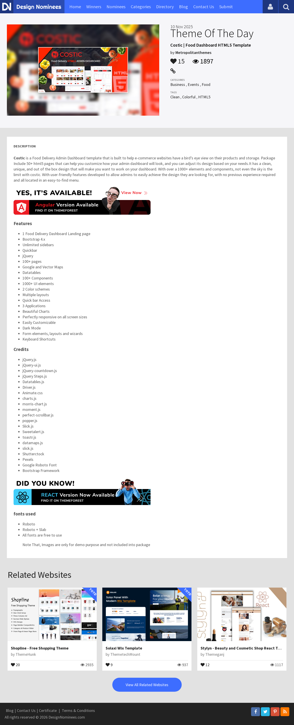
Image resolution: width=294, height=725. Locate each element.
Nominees (116, 6)
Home (75, 6)
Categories (141, 6)
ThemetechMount (125, 654)
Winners (93, 6)
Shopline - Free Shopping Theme (39, 648)
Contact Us (203, 6)
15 (177, 59)
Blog (183, 6)
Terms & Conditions (78, 710)
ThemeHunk (26, 654)
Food (206, 84)
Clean (174, 96)
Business (177, 84)
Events (193, 84)
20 (15, 664)
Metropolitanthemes (193, 52)
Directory (165, 6)
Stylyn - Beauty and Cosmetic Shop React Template (247, 648)
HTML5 (204, 96)
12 (205, 664)
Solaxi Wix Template (124, 648)
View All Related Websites (147, 684)
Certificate (48, 710)
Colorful (188, 96)
